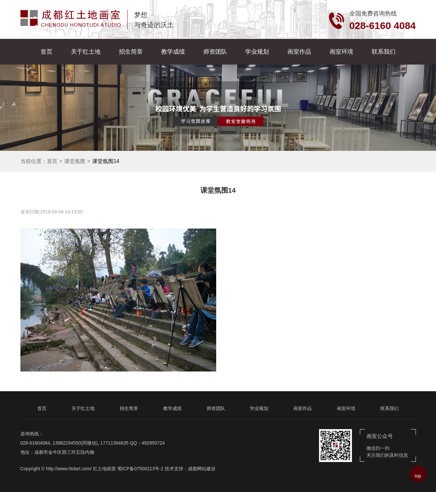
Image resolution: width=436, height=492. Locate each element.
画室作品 (299, 51)
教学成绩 (173, 51)
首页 (46, 51)
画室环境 (341, 51)
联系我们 (383, 51)
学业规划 (257, 51)
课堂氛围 (74, 161)
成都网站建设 (202, 468)
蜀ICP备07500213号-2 (140, 468)
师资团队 (215, 51)
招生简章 (131, 51)
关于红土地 (86, 51)
